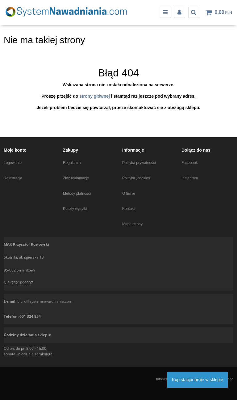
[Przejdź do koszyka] (223, 12)
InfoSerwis (164, 379)
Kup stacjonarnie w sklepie (197, 379)
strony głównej (94, 96)
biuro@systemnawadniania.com (44, 301)
